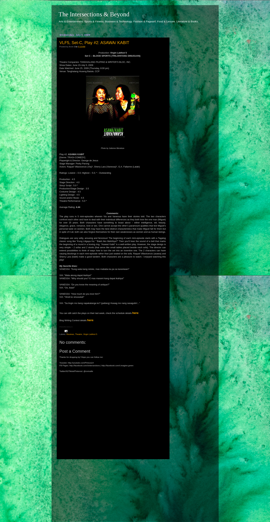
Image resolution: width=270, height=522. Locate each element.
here (135, 313)
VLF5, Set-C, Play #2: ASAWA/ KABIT (94, 42)
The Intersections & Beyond (93, 14)
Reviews (70, 334)
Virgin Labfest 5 (90, 334)
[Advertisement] (113, 487)
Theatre (78, 334)
